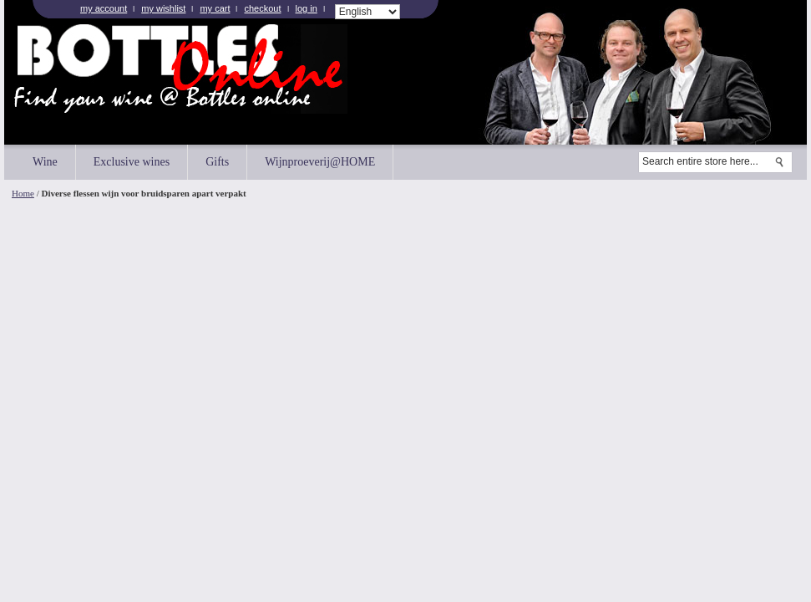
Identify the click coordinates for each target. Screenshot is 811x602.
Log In (306, 8)
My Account (103, 8)
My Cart (215, 8)
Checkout (262, 8)
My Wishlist (163, 8)
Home (23, 193)
